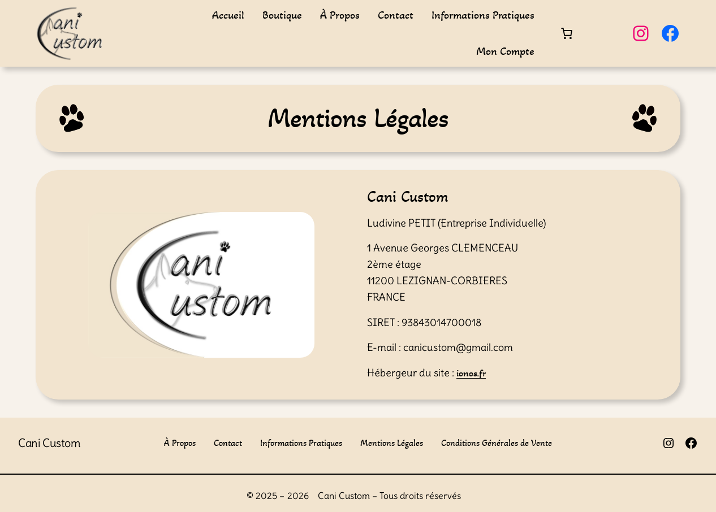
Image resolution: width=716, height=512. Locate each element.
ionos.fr (471, 373)
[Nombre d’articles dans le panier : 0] (567, 33)
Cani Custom (49, 443)
